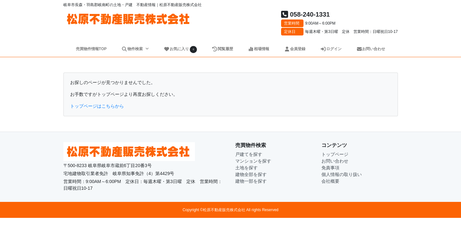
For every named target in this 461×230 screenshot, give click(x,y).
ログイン (331, 49)
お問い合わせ (370, 49)
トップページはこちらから (97, 106)
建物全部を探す (251, 174)
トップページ (334, 154)
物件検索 (132, 49)
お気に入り (180, 49)
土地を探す (246, 167)
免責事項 (330, 167)
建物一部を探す (251, 181)
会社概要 (330, 181)
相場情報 (258, 49)
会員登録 (294, 49)
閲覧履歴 (222, 49)
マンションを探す (253, 161)
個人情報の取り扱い (341, 174)
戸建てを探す (248, 154)
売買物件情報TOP (91, 49)
